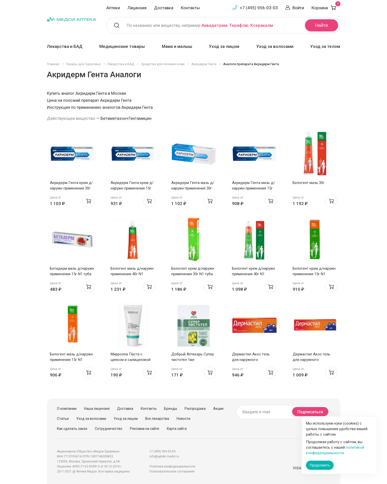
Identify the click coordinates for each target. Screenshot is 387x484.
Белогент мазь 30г (309, 182)
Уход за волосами (274, 46)
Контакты (190, 7)
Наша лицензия (97, 409)
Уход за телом (325, 46)
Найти (321, 25)
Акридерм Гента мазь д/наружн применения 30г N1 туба (192, 188)
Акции (218, 409)
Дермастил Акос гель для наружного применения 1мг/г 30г (251, 359)
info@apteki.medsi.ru (164, 456)
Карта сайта (177, 429)
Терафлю (239, 25)
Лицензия (136, 7)
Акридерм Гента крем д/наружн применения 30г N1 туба (71, 188)
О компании (66, 409)
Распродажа (195, 409)
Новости (183, 419)
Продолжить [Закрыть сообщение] (320, 465)
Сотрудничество (108, 429)
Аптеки (113, 7)
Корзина (326, 7)
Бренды (170, 409)
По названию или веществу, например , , (200, 25)
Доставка (163, 7)
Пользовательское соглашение (172, 471)
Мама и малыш (177, 46)
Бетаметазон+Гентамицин (126, 118)
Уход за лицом (224, 46)
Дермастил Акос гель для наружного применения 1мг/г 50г (311, 359)
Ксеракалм (261, 25)
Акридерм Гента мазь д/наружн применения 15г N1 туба (253, 188)
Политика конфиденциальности (172, 466)
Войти (298, 7)
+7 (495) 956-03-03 (259, 7)
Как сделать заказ (72, 429)
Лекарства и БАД (65, 46)
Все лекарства (157, 419)
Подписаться (310, 412)
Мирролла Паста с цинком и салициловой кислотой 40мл (130, 359)
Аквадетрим (214, 25)
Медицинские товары (122, 46)
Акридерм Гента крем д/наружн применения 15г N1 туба (132, 188)
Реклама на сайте (144, 429)
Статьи (63, 419)
